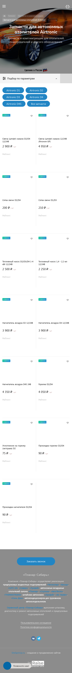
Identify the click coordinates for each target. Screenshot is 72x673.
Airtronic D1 (13, 90)
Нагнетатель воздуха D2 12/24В (17, 322)
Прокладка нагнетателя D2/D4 (17, 507)
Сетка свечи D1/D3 (47, 200)
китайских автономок (33, 594)
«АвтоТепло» (57, 591)
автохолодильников (36, 601)
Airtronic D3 (13, 97)
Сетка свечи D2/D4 (11, 200)
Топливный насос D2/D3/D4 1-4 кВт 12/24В (17, 262)
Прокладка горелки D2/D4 (51, 445)
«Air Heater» (61, 594)
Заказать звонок (36, 561)
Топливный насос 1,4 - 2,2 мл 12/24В (52, 262)
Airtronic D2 (36, 90)
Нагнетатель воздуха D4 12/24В (53, 322)
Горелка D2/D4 (45, 384)
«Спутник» (44, 591)
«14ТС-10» (13, 588)
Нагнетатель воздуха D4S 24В (16, 384)
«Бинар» (64, 584)
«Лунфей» (34, 588)
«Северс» (23, 588)
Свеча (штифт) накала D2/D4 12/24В (16, 140)
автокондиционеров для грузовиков (42, 598)
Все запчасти (38, 103)
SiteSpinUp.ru (18, 652)
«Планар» (33, 591)
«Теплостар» (53, 584)
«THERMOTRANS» (12, 594)
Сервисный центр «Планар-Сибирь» (25, 607)
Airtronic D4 (36, 97)
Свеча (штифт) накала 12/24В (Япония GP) (52, 140)
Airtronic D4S (13, 103)
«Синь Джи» (17, 598)
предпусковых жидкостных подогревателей (24, 584)
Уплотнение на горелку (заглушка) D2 (13, 447)
